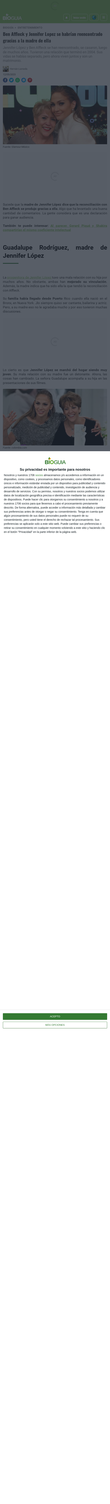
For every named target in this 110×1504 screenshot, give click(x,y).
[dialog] (55, 977)
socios (39, 475)
